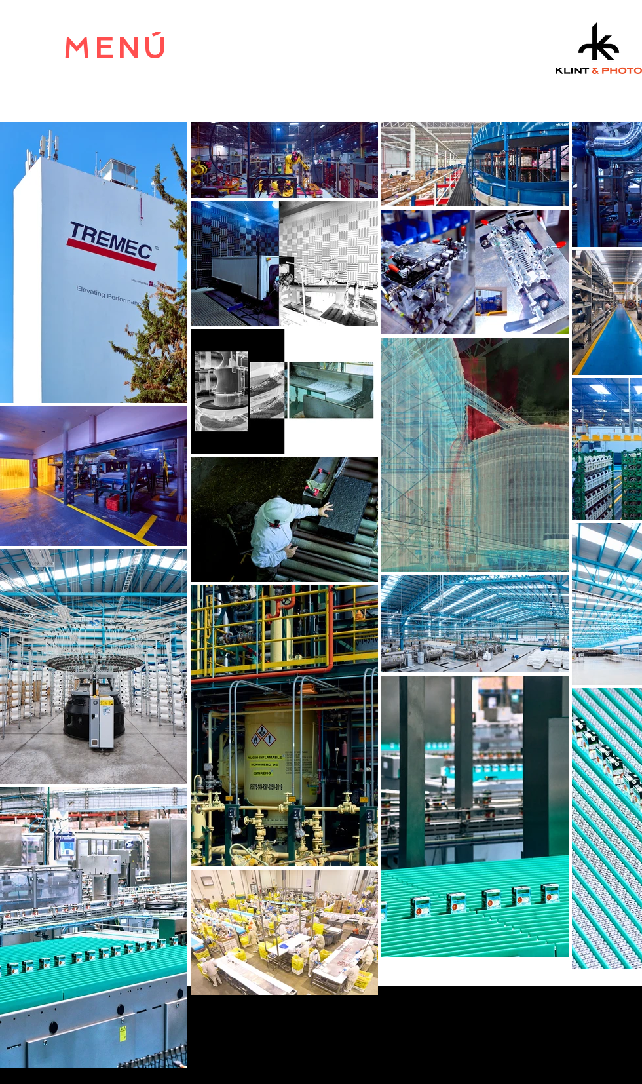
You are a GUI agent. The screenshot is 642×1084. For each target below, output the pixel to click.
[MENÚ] (116, 48)
